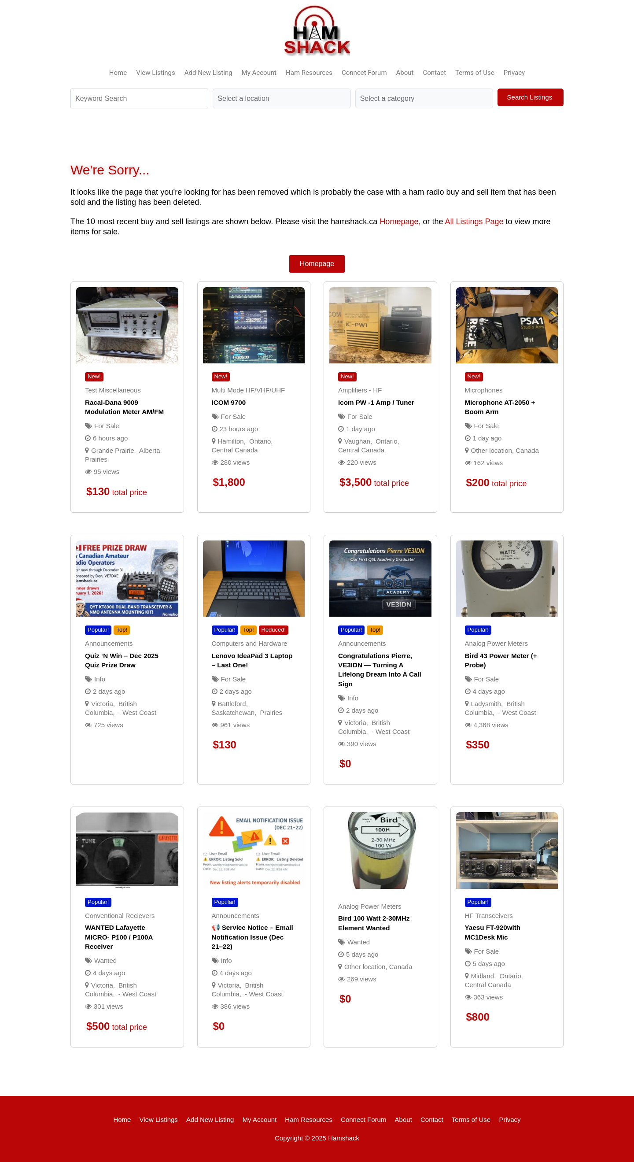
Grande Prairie (112, 450)
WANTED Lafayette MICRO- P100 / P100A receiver (119, 937)
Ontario (260, 441)
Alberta (149, 450)
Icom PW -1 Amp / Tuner (376, 402)
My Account (259, 73)
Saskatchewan (233, 712)
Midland (482, 976)
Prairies (96, 459)
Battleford (232, 703)
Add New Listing (208, 73)
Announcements (109, 643)
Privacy (514, 73)
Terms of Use (474, 73)
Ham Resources (309, 73)
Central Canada (235, 450)
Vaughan (357, 441)
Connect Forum (364, 73)
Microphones (484, 390)
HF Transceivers (489, 915)
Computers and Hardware (250, 643)
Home (118, 73)
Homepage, (400, 221)
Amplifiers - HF (360, 390)
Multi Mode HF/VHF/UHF (248, 390)
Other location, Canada (505, 450)
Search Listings (530, 97)
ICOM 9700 (229, 402)
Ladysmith (486, 703)
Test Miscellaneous (113, 390)
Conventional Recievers (120, 915)
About (405, 73)
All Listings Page (474, 221)
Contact (434, 73)
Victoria (102, 703)
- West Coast (137, 712)
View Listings (155, 73)
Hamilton (231, 441)
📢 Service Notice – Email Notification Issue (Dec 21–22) (252, 937)
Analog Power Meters (496, 643)
